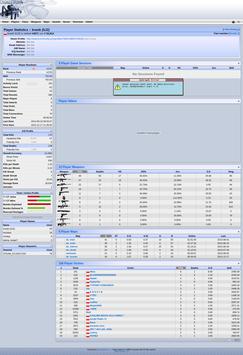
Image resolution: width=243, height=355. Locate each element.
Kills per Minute (11, 168)
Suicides (8, 187)
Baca (90, 322)
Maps (47, 21)
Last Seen (8, 121)
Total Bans (8, 110)
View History (231, 29)
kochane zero (95, 325)
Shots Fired (12, 156)
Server (66, 21)
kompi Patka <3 (96, 319)
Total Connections (13, 113)
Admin (89, 21)
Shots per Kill (10, 179)
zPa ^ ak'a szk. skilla (99, 329)
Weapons (36, 21)
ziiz (88, 288)
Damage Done (10, 183)
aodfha (92, 302)
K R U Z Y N (94, 292)
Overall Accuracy (12, 153)
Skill (5, 76)
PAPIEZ (92, 336)
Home (5, 21)
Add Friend (90, 39)
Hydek (91, 278)
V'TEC (91, 295)
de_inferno (72, 246)
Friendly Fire (13, 142)
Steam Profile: (18, 38)
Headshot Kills (14, 138)
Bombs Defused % (13, 208)
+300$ (91, 309)
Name (6, 225)
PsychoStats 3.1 (103, 350)
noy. (90, 298)
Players (15, 21)
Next (237, 340)
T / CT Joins (9, 196)
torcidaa (7, 232)
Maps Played (10, 98)
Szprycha (93, 281)
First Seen (8, 125)
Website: (21, 42)
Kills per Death (11, 164)
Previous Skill (13, 79)
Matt (88, 312)
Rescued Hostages (13, 212)
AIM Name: (20, 48)
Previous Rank (14, 72)
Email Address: (17, 45)
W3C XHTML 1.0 (121, 352)
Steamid (7, 250)
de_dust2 (71, 250)
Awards (56, 21)
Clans (25, 21)
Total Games (10, 91)
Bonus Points (10, 87)
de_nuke (70, 243)
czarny (91, 332)
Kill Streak (8, 171)
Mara (90, 271)
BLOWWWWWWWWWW (101, 275)
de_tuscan (71, 256)
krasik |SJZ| (9, 228)
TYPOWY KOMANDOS (100, 285)
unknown (71, 253)
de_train (70, 239)
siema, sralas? (10, 240)
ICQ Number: (19, 51)
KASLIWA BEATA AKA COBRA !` (105, 315)
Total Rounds (10, 95)
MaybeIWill (94, 305)
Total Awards (10, 102)
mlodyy (6, 236)
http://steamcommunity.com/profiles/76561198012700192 (55, 38)
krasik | (234, 33)
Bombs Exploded (12, 204)
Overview (78, 21)
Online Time (9, 117)
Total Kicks (9, 106)
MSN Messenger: (16, 54)
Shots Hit (11, 160)
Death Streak (10, 175)
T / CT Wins (9, 200)
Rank (6, 68)
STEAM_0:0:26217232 (14, 253)
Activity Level (10, 83)
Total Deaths (10, 146)
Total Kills (8, 135)
